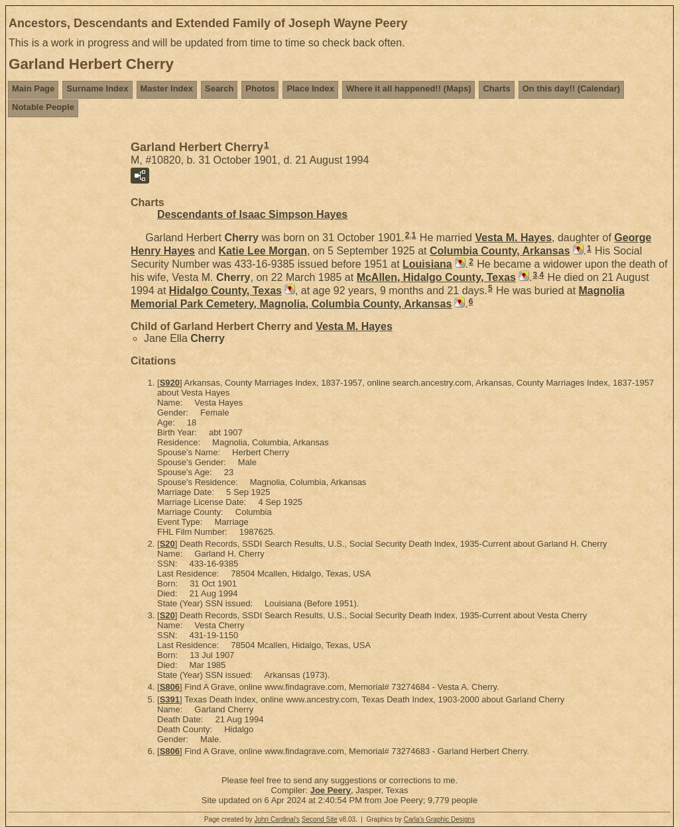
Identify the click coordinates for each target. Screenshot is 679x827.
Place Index (310, 88)
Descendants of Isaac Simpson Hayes (252, 214)
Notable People (43, 107)
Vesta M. (513, 237)
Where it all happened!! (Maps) (408, 88)
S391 (170, 699)
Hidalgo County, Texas (225, 290)
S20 (167, 544)
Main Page (33, 88)
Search (219, 88)
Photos (260, 88)
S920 (170, 383)
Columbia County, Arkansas (500, 250)
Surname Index (97, 88)
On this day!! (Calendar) (571, 88)
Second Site (320, 819)
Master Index (167, 88)
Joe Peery (330, 790)
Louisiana (427, 264)
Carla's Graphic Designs (439, 819)
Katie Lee (263, 250)
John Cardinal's (277, 819)
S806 (170, 687)
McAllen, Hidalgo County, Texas (436, 277)
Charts (496, 88)
